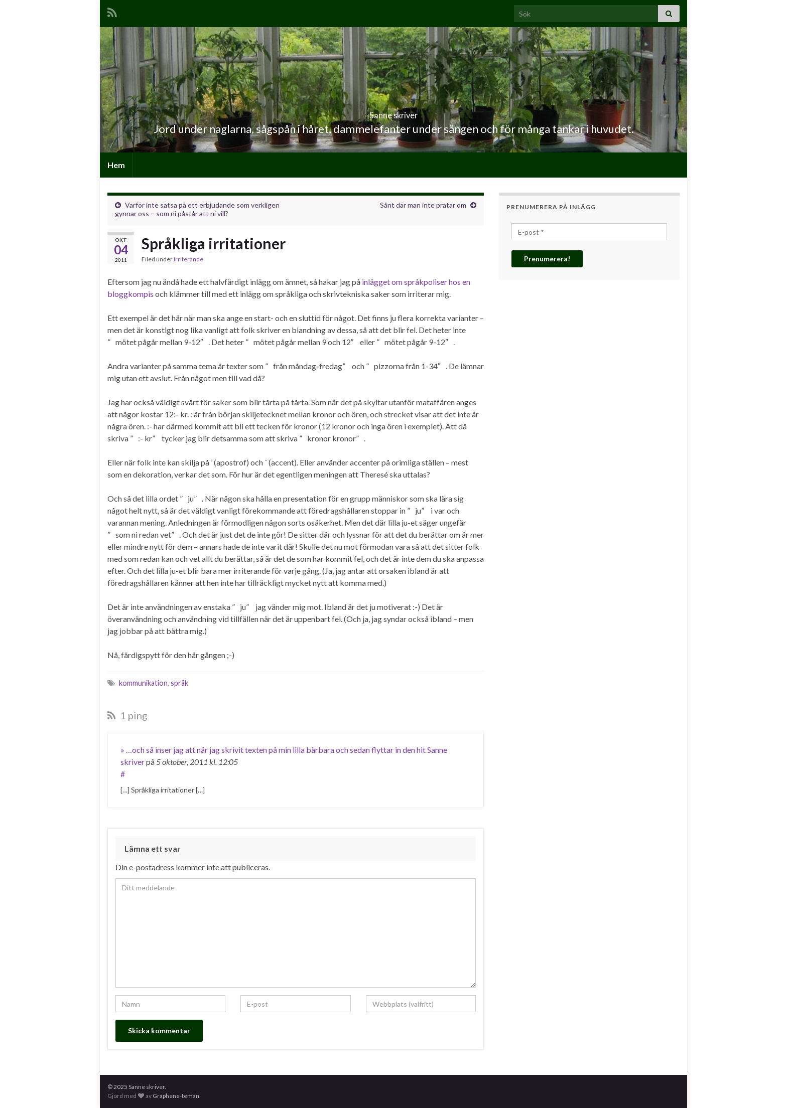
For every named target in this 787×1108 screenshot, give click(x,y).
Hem (116, 165)
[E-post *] (589, 231)
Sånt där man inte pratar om (423, 205)
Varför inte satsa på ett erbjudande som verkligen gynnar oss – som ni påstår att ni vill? (197, 209)
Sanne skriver (393, 112)
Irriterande (188, 259)
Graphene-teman (176, 1095)
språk (179, 683)
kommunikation (143, 683)
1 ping (127, 715)
